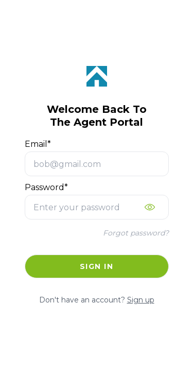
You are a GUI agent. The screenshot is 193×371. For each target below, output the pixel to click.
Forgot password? (136, 233)
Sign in (97, 266)
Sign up (140, 300)
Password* (46, 187)
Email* (38, 144)
